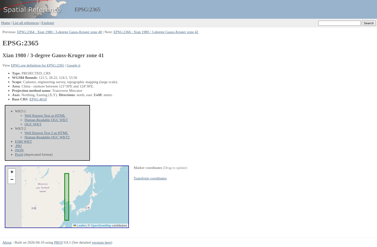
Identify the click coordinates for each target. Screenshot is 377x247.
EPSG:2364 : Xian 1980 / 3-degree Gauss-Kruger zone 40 (59, 32)
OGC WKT (33, 124)
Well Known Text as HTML (45, 115)
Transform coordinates (150, 178)
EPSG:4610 (38, 99)
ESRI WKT (23, 141)
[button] (11, 172)
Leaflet (79, 225)
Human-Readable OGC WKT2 (47, 137)
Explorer (47, 23)
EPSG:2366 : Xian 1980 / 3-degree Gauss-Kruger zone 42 (155, 32)
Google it (73, 65)
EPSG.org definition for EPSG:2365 (37, 65)
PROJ (58, 242)
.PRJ (18, 146)
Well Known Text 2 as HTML (46, 133)
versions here (101, 242)
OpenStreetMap (101, 225)
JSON (19, 150)
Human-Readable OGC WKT (46, 120)
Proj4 (19, 154)
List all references (26, 23)
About (7, 242)
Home (5, 23)
